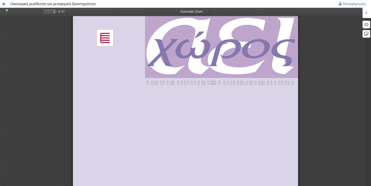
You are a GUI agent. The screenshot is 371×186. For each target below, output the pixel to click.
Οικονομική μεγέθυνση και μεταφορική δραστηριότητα (53, 4)
